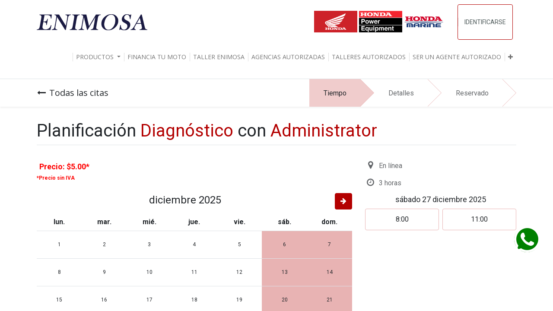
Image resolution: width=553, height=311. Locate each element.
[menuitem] (157, 57)
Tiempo (335, 93)
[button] (510, 57)
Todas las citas (72, 92)
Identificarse (485, 22)
